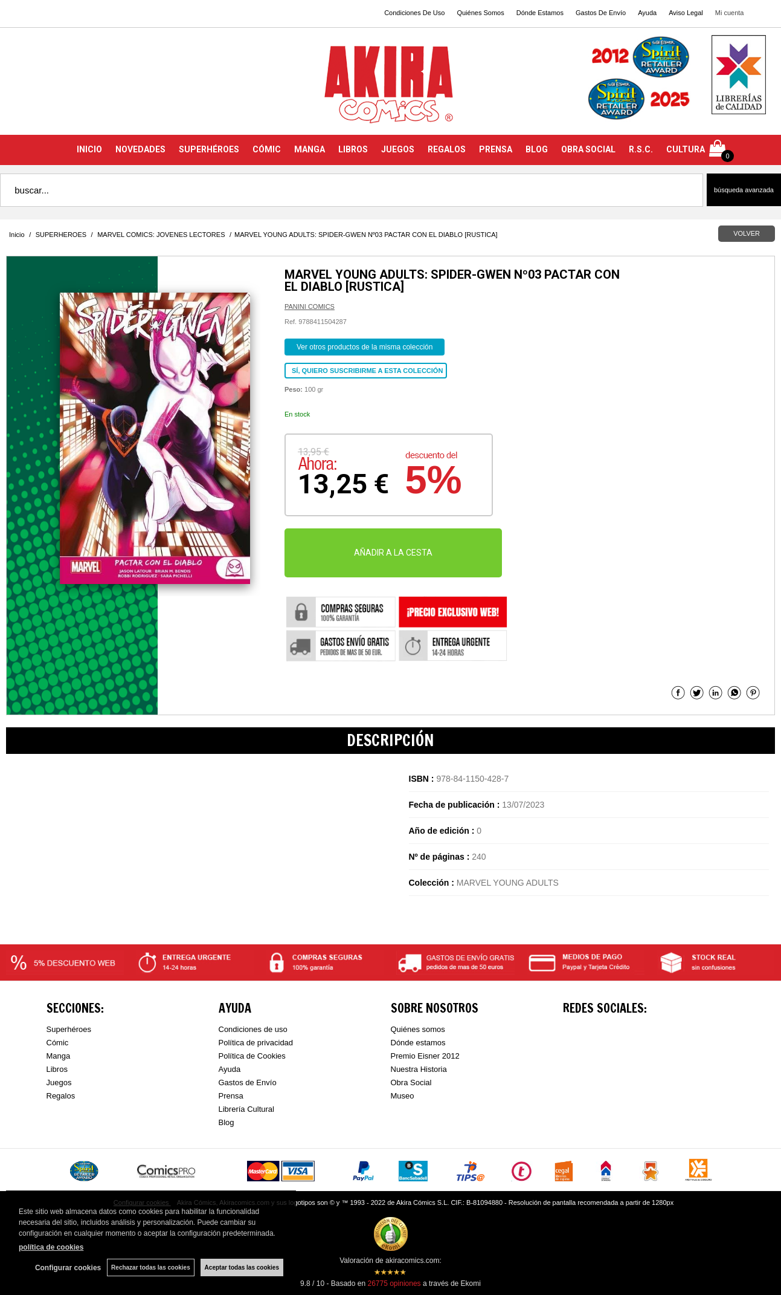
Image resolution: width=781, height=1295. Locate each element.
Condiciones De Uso (414, 12)
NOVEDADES (140, 149)
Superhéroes (69, 1029)
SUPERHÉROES (209, 149)
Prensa (231, 1095)
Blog (226, 1122)
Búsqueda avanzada (744, 189)
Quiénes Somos (480, 12)
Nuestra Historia (419, 1069)
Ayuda (647, 12)
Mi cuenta (729, 12)
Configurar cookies (68, 1268)
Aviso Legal (686, 12)
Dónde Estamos (540, 12)
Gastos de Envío (248, 1082)
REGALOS (447, 149)
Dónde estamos (418, 1042)
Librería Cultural (247, 1109)
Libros (57, 1069)
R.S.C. (641, 149)
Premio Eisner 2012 (425, 1055)
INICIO (89, 149)
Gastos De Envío (601, 12)
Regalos (61, 1095)
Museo (402, 1095)
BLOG (536, 149)
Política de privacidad (256, 1042)
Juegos (59, 1082)
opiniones (393, 1283)
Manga (59, 1055)
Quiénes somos (418, 1029)
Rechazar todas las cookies (150, 1267)
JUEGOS (397, 149)
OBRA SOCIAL (588, 149)
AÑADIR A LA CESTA (393, 552)
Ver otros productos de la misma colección (364, 347)
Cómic (58, 1042)
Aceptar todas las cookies (242, 1267)
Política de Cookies (252, 1055)
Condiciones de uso (253, 1029)
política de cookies (51, 1247)
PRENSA (495, 149)
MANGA (309, 149)
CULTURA (685, 149)
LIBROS (353, 149)
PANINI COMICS (309, 306)
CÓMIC (266, 149)
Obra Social (411, 1082)
